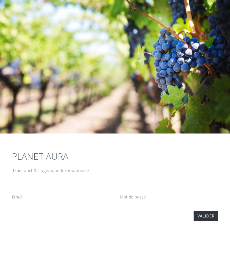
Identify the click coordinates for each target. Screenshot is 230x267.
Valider (205, 216)
